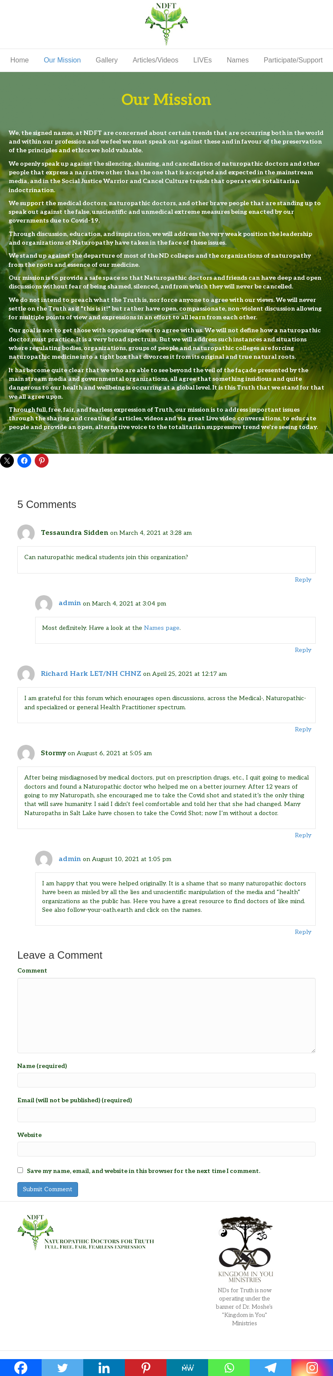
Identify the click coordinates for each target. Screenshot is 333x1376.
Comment (32, 970)
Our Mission (62, 60)
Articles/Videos (156, 60)
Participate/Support (293, 60)
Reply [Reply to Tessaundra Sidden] (303, 579)
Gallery (107, 60)
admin (70, 603)
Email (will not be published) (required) (74, 1100)
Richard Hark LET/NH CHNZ (91, 674)
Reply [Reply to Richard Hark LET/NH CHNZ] (303, 729)
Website (29, 1135)
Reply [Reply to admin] (303, 650)
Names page (162, 628)
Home (19, 60)
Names (238, 60)
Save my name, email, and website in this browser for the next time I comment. (143, 1171)
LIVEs (202, 60)
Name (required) (42, 1066)
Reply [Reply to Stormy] (303, 835)
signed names (53, 133)
